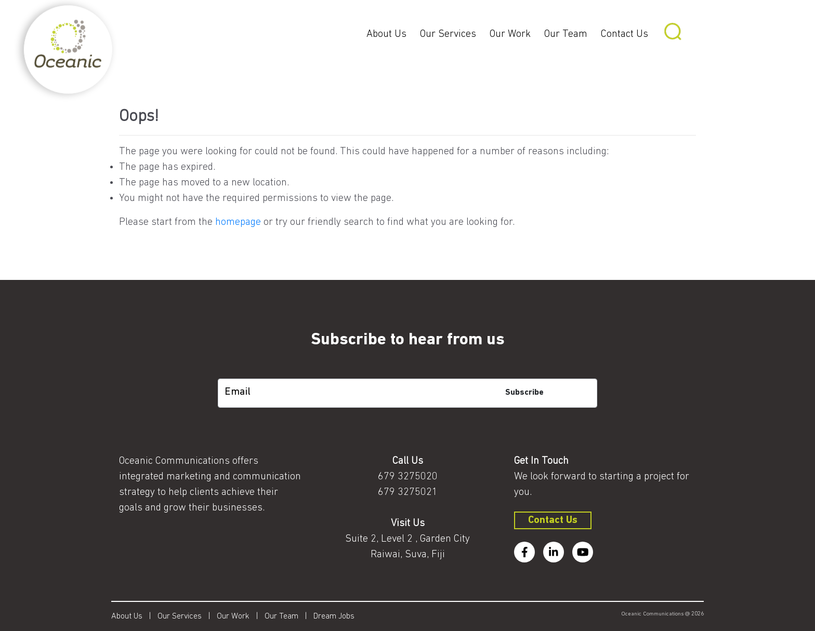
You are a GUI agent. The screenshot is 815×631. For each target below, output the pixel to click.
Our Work (510, 34)
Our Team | (289, 616)
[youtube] (582, 552)
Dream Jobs (333, 616)
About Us (386, 34)
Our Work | (241, 616)
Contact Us (624, 34)
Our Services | (187, 616)
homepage (238, 222)
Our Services (448, 34)
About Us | (134, 616)
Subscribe (524, 392)
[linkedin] (553, 552)
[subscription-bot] (407, 370)
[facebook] (524, 552)
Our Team (565, 34)
